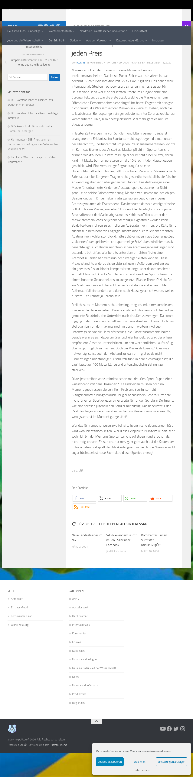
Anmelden (17, 623)
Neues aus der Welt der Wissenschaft (94, 692)
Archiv (75, 623)
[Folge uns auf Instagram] (58, 50)
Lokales (76, 666)
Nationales (78, 675)
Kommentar (81, 51)
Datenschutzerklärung (130, 40)
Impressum (159, 40)
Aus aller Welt (80, 631)
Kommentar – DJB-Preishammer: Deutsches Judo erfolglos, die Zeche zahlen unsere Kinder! (33, 168)
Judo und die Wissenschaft (23, 40)
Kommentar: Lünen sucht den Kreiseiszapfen (154, 564)
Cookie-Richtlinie (142, 770)
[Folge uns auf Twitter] (52, 50)
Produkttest (139, 31)
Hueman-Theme (58, 769)
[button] (84, 523)
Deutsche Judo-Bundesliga (24, 31)
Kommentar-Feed (21, 640)
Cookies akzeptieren (110, 761)
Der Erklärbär (56, 40)
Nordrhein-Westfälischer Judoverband (103, 31)
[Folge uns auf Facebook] (46, 50)
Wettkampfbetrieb (60, 31)
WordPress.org (20, 649)
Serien (74, 40)
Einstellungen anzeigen (171, 761)
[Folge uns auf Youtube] (40, 50)
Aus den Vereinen (97, 40)
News (75, 701)
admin (81, 87)
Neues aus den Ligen (84, 683)
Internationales (81, 649)
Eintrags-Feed (19, 631)
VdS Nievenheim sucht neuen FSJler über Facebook (121, 564)
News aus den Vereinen (86, 709)
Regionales (101, 51)
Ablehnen (140, 761)
